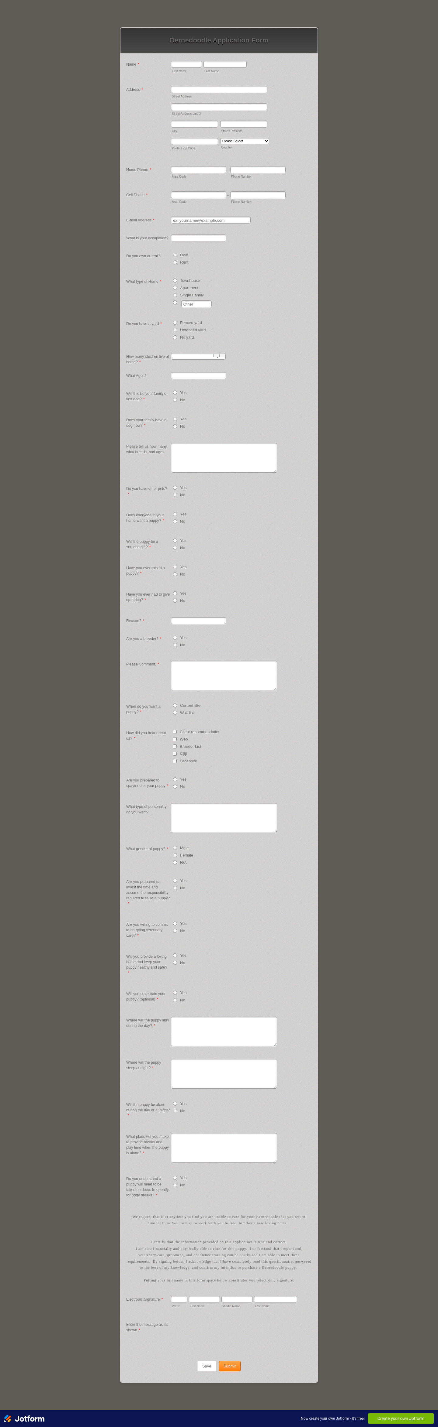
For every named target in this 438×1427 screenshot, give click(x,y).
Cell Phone (137, 195)
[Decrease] (216, 355)
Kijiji (183, 753)
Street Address (182, 96)
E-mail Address (140, 220)
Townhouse (190, 280)
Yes (183, 392)
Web (184, 739)
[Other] (175, 302)
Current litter (191, 705)
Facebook (188, 761)
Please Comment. (142, 664)
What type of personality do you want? (146, 809)
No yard (187, 337)
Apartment (189, 288)
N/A (183, 862)
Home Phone (138, 170)
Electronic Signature (144, 1299)
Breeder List (190, 746)
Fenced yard (191, 322)
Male (184, 848)
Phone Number (241, 176)
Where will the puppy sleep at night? (143, 1065)
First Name (179, 71)
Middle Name (231, 1306)
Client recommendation (200, 732)
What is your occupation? (147, 238)
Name (132, 64)
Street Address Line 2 (186, 113)
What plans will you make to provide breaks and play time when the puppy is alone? (147, 1144)
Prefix (176, 1306)
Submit (230, 1366)
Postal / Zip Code (183, 148)
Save (206, 1366)
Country (226, 147)
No (182, 400)
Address (134, 89)
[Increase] (222, 355)
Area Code (179, 176)
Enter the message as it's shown (147, 1327)
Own (184, 255)
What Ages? (136, 376)
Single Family (192, 295)
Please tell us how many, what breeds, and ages (147, 449)
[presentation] (217, 1333)
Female (186, 855)
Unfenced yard (193, 330)
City (174, 131)
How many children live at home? (147, 359)
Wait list (187, 712)
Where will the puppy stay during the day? (147, 1023)
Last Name (211, 71)
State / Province (232, 131)
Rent (184, 262)
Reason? (135, 621)
